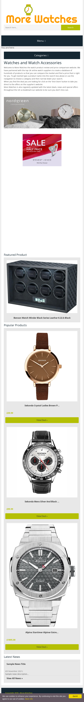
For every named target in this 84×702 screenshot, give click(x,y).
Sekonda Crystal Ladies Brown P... (42, 405)
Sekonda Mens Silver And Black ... (42, 501)
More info (29, 699)
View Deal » (42, 420)
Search (71, 27)
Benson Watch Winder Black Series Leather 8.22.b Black (42, 289)
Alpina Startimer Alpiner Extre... (41, 632)
